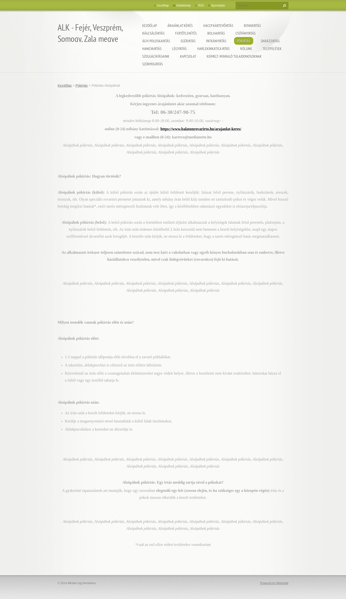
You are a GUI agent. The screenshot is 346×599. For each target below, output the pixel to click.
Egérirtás (188, 40)
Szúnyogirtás (152, 64)
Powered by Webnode (274, 583)
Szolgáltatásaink (155, 56)
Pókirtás (243, 40)
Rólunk (246, 48)
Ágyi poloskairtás (156, 40)
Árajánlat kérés (180, 25)
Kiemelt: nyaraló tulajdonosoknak (234, 56)
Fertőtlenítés (186, 33)
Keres (283, 5)
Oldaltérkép (183, 5)
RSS (201, 5)
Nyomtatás (218, 5)
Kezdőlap (149, 25)
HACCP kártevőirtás (218, 25)
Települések (272, 48)
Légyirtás (179, 48)
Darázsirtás (270, 40)
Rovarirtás (252, 25)
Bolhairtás (216, 33)
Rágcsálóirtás (153, 33)
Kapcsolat (188, 56)
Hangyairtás (151, 48)
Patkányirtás (216, 40)
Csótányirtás (245, 33)
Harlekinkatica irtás (213, 48)
